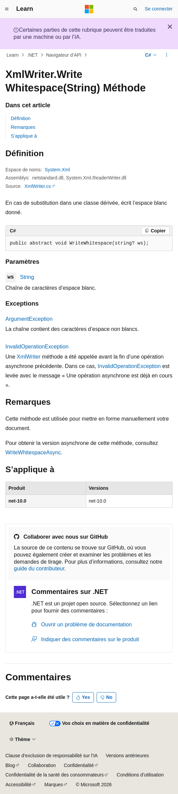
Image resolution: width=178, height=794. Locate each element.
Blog (10, 765)
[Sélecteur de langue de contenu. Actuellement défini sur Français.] (21, 723)
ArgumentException (29, 319)
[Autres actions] (167, 55)
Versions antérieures (127, 755)
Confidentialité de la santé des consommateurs (54, 774)
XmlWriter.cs (37, 186)
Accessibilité (18, 784)
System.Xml (57, 169)
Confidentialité (79, 765)
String (27, 277)
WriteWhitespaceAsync (33, 452)
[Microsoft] (89, 9)
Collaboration (42, 765)
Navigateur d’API (63, 55)
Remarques (23, 127)
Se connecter (159, 8)
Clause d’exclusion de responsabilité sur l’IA (51, 755)
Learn (13, 55)
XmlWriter (29, 357)
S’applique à (24, 136)
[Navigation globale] (7, 9)
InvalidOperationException (37, 346)
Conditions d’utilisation (140, 774)
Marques (54, 784)
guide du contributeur (39, 568)
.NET (32, 55)
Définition (20, 118)
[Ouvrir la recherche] (135, 9)
